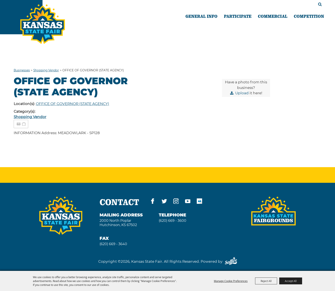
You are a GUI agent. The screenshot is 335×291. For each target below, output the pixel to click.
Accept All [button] (291, 281)
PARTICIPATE (237, 16)
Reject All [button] (266, 281)
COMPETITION (309, 16)
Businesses (22, 70)
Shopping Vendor (46, 70)
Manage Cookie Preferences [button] (231, 281)
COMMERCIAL (272, 16)
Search (320, 4)
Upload (242, 93)
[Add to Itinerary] (24, 124)
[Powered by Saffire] (231, 261)
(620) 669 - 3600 (172, 221)
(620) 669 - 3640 (113, 244)
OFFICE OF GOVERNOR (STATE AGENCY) (72, 104)
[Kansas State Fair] (42, 24)
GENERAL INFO (201, 16)
